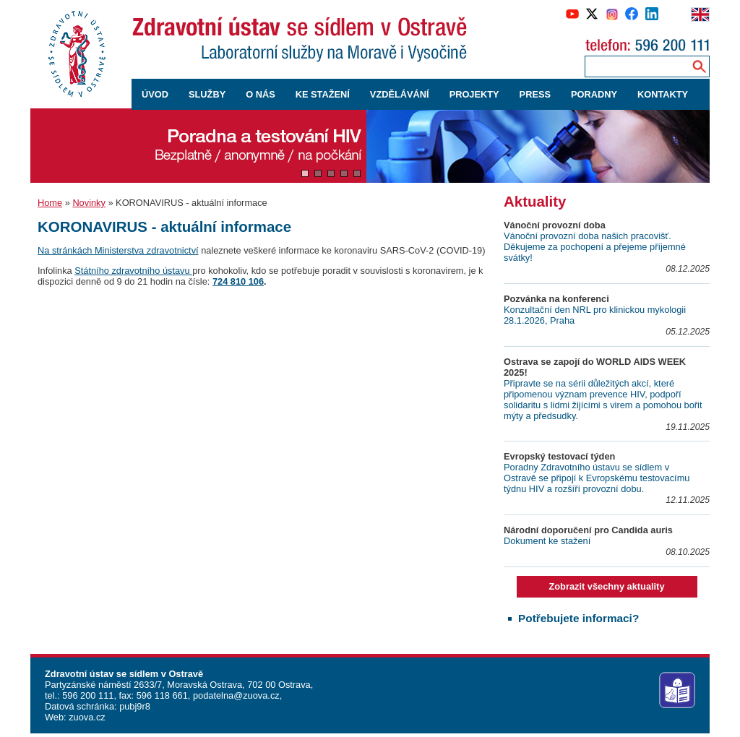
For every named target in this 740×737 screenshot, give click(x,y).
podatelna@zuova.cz (236, 695)
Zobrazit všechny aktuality (606, 586)
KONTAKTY (662, 94)
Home (50, 202)
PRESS (535, 94)
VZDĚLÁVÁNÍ (399, 94)
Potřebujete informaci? (578, 618)
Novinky (89, 202)
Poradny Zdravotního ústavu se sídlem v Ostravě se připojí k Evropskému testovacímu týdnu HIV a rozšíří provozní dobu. (596, 478)
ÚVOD (155, 94)
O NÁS (260, 94)
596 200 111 (87, 695)
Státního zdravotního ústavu (133, 270)
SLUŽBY (207, 94)
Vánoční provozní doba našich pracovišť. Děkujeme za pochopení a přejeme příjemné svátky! (595, 246)
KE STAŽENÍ (323, 94)
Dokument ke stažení (547, 540)
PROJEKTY (474, 94)
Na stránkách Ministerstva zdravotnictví (118, 250)
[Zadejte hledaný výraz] (635, 66)
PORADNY (594, 94)
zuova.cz (87, 717)
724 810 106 (238, 281)
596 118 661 (161, 695)
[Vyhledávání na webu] (699, 66)
